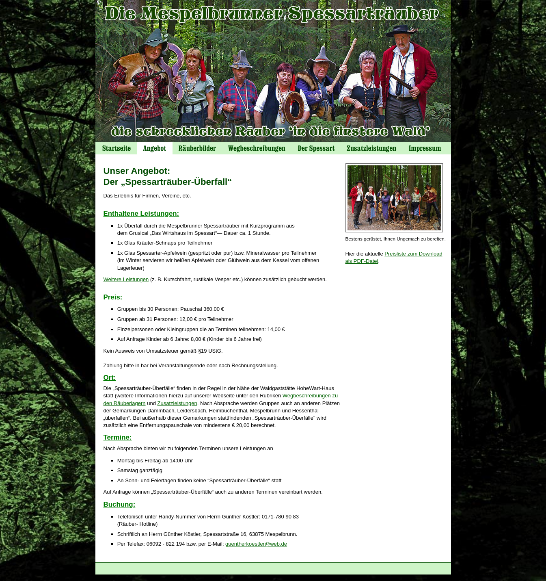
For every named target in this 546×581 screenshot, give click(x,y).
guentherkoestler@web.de (256, 544)
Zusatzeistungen (371, 148)
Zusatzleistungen (177, 403)
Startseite (116, 148)
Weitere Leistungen (126, 279)
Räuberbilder (197, 148)
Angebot (155, 148)
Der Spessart (316, 148)
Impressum (426, 148)
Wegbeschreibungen (256, 148)
